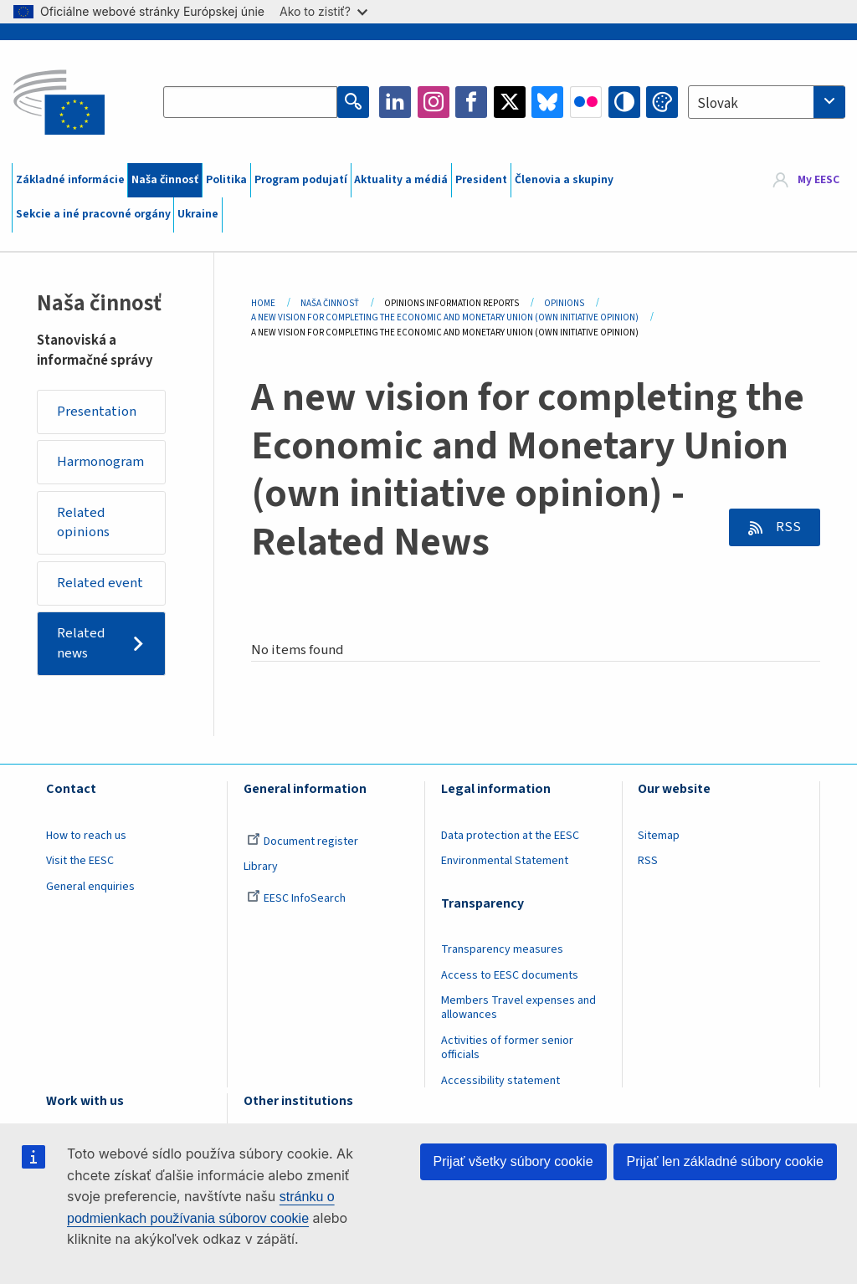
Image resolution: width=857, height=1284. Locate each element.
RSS (787, 527)
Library (261, 866)
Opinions (564, 303)
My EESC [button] (818, 179)
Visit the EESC (80, 860)
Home (263, 303)
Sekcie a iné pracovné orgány (93, 214)
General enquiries (90, 886)
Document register (302, 841)
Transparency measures (502, 949)
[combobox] (766, 102)
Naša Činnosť (329, 303)
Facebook (471, 102)
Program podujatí (300, 179)
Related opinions (83, 523)
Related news (81, 643)
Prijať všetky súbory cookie (513, 1161)
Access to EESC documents (509, 975)
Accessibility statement (500, 1080)
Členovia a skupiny (564, 179)
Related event (100, 583)
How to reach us (86, 835)
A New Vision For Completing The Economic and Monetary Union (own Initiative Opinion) (445, 317)
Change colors (662, 102)
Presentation (96, 412)
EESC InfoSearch (296, 898)
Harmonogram (100, 462)
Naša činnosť (164, 179)
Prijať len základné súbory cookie (725, 1161)
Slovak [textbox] (717, 104)
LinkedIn (395, 102)
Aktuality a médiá (401, 179)
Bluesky (547, 102)
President (481, 179)
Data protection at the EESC (510, 835)
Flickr (586, 102)
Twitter (510, 102)
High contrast (624, 102)
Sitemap (659, 835)
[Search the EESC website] (250, 102)
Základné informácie (70, 179)
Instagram (433, 102)
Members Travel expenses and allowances (518, 1007)
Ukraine (197, 214)
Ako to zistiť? (323, 11)
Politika (226, 179)
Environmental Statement (504, 860)
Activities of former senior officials (507, 1047)
